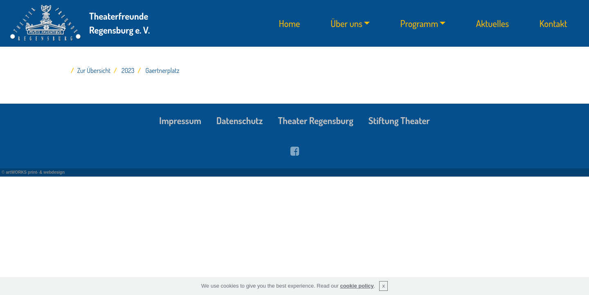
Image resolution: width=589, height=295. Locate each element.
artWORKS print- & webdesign (35, 172)
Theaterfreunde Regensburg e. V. (119, 23)
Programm (419, 23)
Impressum (180, 120)
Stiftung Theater (399, 120)
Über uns (346, 23)
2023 (128, 70)
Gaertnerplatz (163, 70)
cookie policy (356, 286)
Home (289, 23)
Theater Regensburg (315, 120)
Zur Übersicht (93, 70)
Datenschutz (239, 120)
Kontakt (553, 23)
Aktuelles (492, 23)
